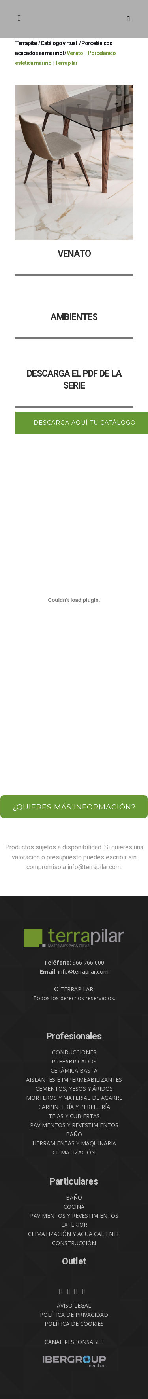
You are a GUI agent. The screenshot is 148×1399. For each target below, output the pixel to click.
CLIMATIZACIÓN (74, 1152)
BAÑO (74, 1134)
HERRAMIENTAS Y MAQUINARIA (74, 1143)
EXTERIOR (74, 1224)
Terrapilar (26, 43)
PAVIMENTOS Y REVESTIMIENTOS (74, 1125)
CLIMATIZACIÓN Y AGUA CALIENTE (74, 1234)
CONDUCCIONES (74, 1052)
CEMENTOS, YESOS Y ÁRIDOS (74, 1088)
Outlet (74, 1261)
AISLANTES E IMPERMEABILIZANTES (74, 1079)
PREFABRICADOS (74, 1061)
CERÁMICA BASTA (74, 1070)
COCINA (74, 1206)
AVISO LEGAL (74, 1305)
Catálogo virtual (59, 43)
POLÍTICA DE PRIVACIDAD (74, 1314)
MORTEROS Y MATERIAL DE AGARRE (74, 1097)
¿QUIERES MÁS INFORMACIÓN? (74, 807)
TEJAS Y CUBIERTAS (74, 1116)
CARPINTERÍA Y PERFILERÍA (74, 1107)
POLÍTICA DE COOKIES (74, 1323)
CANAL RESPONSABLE (74, 1342)
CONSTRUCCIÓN (74, 1243)
